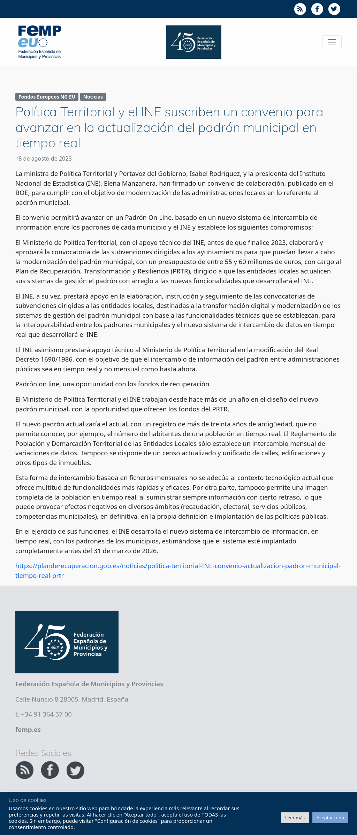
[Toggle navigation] (332, 42)
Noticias (93, 96)
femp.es (28, 729)
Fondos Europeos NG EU (46, 96)
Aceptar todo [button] (330, 817)
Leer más (295, 817)
